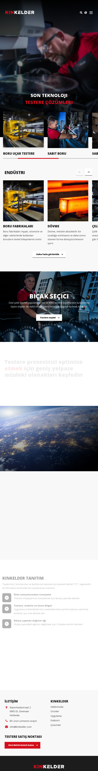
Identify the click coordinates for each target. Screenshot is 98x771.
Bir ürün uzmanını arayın (23, 749)
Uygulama (56, 743)
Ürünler (55, 739)
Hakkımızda (57, 734)
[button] (88, 172)
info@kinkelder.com (21, 755)
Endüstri (55, 748)
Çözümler (56, 753)
